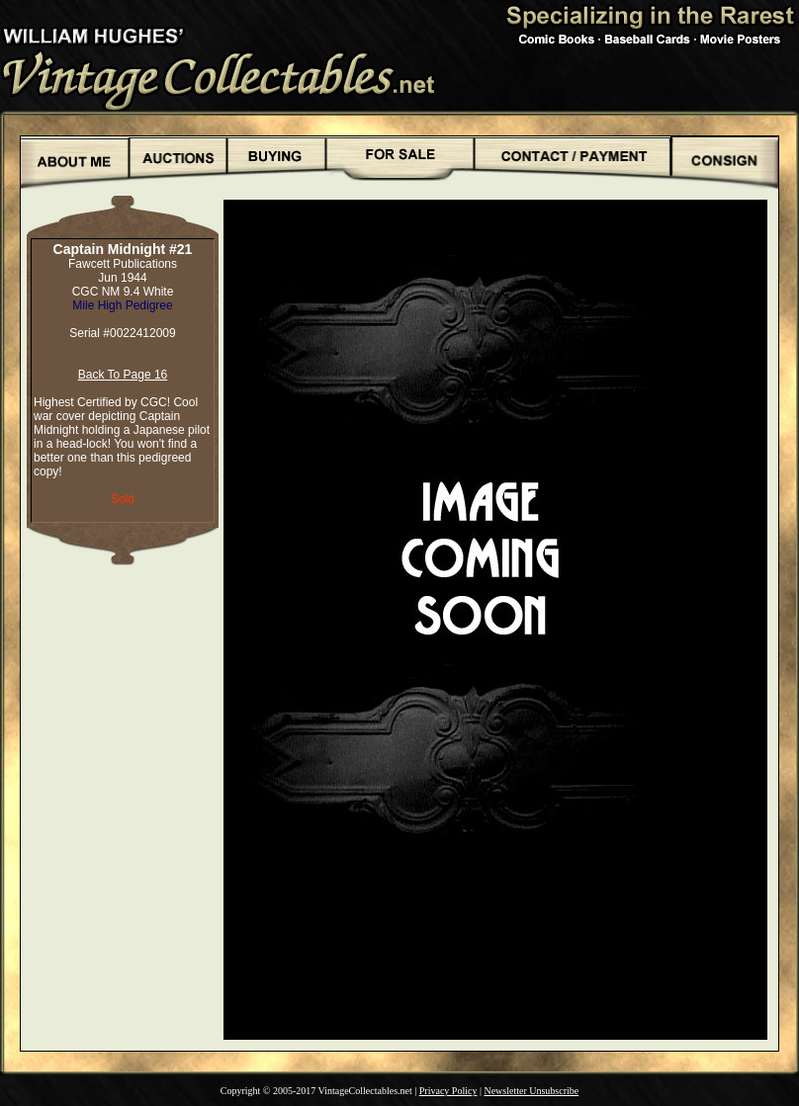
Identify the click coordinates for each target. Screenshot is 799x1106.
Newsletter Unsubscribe (531, 1090)
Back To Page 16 (123, 375)
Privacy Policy (448, 1090)
